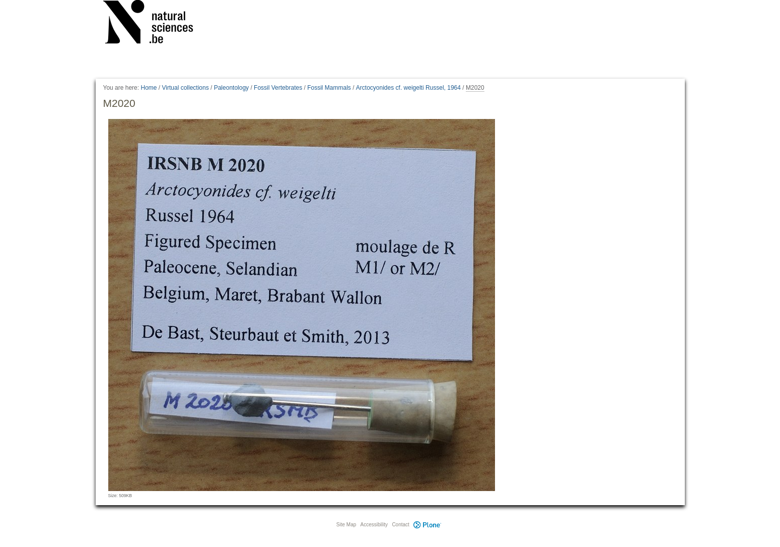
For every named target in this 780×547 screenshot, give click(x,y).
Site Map (346, 524)
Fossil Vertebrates (278, 87)
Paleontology (231, 87)
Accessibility (374, 524)
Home (148, 87)
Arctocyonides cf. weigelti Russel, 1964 (408, 87)
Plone (427, 524)
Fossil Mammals (329, 87)
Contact (400, 524)
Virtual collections (185, 87)
